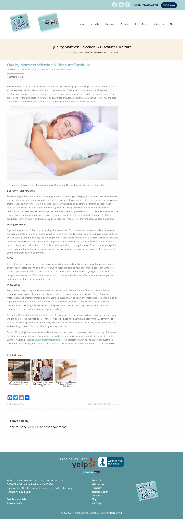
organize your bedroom (91, 200)
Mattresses (109, 24)
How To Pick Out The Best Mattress (101, 404)
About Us (95, 24)
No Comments (66, 69)
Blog (172, 24)
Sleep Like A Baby (16, 404)
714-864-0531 (23, 491)
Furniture (125, 24)
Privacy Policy (14, 503)
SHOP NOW (169, 5)
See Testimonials (16, 499)
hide (20, 77)
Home (81, 24)
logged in (33, 427)
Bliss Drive (116, 512)
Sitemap (96, 503)
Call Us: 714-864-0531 (145, 5)
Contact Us (159, 24)
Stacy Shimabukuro (41, 69)
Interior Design (141, 24)
